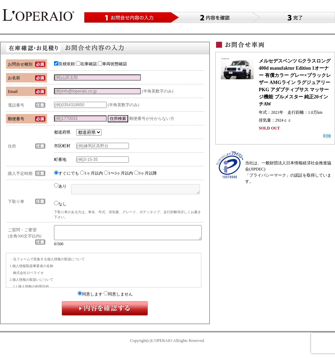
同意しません (118, 297)
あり (60, 186)
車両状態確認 (112, 63)
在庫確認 (86, 63)
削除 (327, 136)
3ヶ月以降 (145, 173)
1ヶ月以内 (91, 173)
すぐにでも (66, 173)
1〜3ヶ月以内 (118, 173)
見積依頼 (64, 63)
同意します (90, 297)
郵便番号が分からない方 (151, 118)
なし (60, 203)
